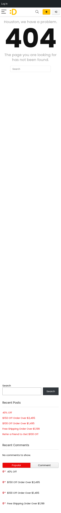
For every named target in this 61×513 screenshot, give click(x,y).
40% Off (7, 412)
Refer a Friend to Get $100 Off (20, 434)
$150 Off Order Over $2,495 (18, 418)
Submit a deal (46, 12)
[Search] (37, 12)
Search (6, 385)
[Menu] (4, 12)
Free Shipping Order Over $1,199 (21, 428)
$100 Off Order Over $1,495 (18, 423)
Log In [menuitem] (4, 3)
